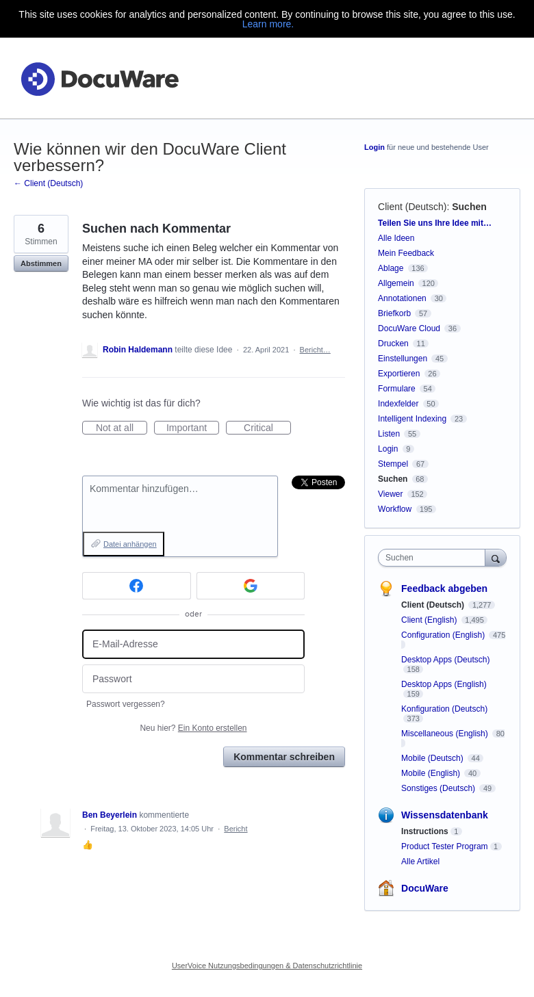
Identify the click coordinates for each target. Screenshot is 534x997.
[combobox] (435, 557)
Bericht (235, 829)
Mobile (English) (431, 773)
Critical (267, 428)
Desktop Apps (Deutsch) (445, 659)
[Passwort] (193, 679)
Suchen (469, 206)
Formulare (397, 388)
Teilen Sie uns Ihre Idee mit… (435, 223)
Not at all (121, 428)
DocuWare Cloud (409, 328)
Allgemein (396, 283)
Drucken (393, 343)
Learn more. (268, 23)
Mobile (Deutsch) (433, 758)
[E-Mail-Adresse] (193, 644)
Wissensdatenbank (444, 815)
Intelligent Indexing (412, 419)
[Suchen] (496, 557)
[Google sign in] (250, 585)
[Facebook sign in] (136, 585)
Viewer (390, 494)
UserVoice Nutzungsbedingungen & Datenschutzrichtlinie (267, 965)
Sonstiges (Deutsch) (439, 788)
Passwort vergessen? (125, 704)
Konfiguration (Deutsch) (444, 709)
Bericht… (315, 350)
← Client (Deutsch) (48, 183)
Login (374, 147)
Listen (389, 434)
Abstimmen (41, 263)
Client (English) (430, 620)
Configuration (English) (444, 635)
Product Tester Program (444, 846)
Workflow (394, 509)
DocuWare (424, 888)
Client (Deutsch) (412, 206)
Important (192, 428)
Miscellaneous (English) (445, 733)
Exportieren (399, 373)
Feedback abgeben (444, 588)
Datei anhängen (130, 544)
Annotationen (402, 298)
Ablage (390, 268)
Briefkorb (394, 313)
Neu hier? (193, 728)
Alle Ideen (396, 238)
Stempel (393, 464)
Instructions (424, 831)
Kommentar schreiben (284, 756)
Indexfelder (398, 404)
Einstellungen (402, 358)
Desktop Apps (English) (444, 684)
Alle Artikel (420, 861)
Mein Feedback (406, 253)
